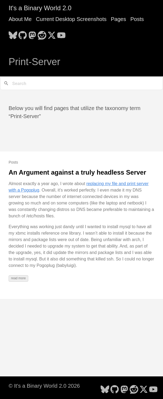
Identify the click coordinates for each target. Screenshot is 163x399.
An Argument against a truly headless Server (77, 172)
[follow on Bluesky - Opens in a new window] (13, 34)
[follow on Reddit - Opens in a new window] (42, 34)
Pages (118, 19)
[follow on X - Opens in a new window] (51, 34)
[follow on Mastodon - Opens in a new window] (32, 34)
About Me (20, 19)
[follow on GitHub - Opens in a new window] (22, 34)
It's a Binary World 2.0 (40, 8)
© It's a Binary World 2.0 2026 (44, 386)
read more (18, 278)
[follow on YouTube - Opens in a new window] (61, 34)
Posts (137, 19)
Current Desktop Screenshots (71, 19)
